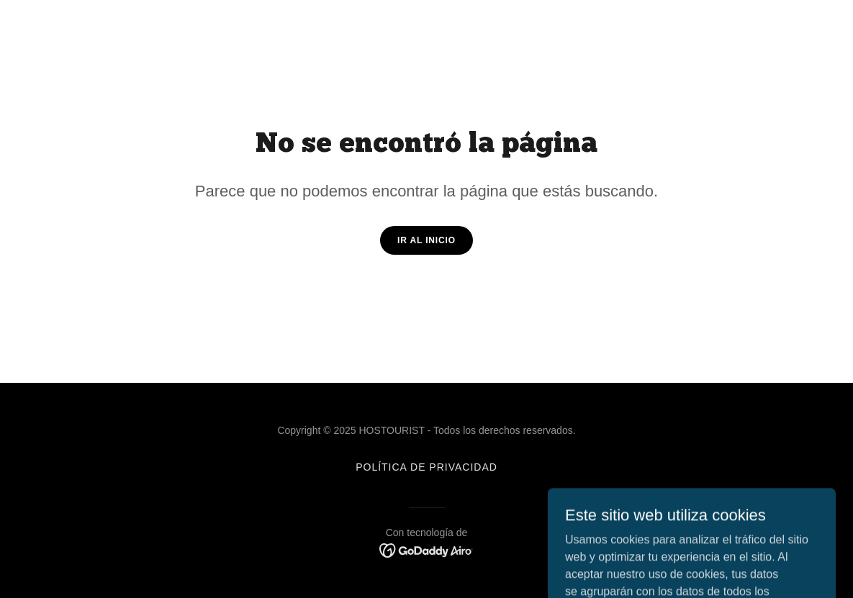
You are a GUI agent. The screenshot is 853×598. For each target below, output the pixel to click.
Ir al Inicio (426, 240)
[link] (426, 549)
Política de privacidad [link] (426, 467)
